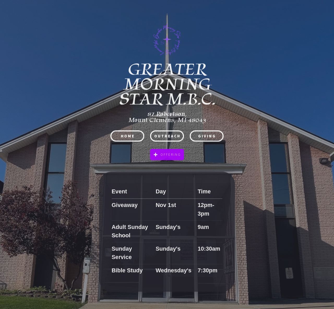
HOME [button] (128, 136)
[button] (167, 155)
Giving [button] (207, 136)
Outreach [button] (167, 136)
